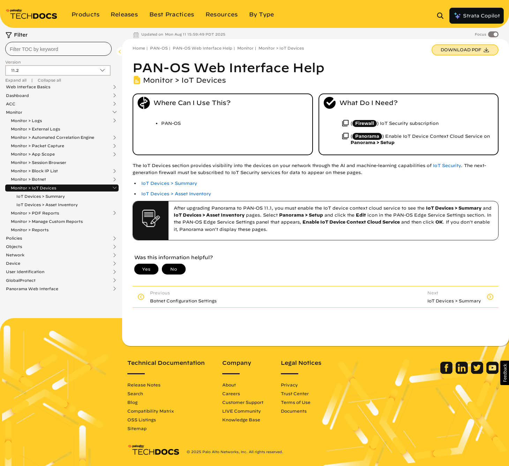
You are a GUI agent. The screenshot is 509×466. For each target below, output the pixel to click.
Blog (132, 402)
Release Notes (143, 384)
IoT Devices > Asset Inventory (47, 204)
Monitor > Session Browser (38, 162)
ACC (10, 104)
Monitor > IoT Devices (33, 188)
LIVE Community (241, 410)
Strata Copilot (476, 16)
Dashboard (17, 95)
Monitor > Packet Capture (37, 146)
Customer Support (242, 402)
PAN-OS (159, 48)
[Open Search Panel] (442, 16)
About (229, 384)
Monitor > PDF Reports (35, 213)
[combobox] (58, 49)
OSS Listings (141, 419)
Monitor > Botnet (28, 179)
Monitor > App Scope (33, 154)
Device (13, 263)
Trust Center (295, 393)
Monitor (14, 112)
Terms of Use (295, 402)
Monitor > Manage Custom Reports (47, 221)
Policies (14, 238)
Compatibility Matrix (150, 410)
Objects (14, 247)
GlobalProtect (21, 280)
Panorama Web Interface (32, 289)
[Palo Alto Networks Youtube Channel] (492, 372)
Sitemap (137, 428)
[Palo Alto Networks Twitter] (478, 372)
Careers (231, 393)
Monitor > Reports (29, 229)
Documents (294, 410)
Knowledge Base (241, 419)
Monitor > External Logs (35, 129)
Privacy (289, 384)
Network (15, 255)
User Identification (25, 272)
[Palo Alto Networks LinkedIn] (462, 372)
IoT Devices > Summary (40, 196)
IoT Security (447, 165)
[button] (504, 373)
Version (13, 62)
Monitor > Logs (26, 121)
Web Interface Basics (28, 87)
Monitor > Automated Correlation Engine (52, 137)
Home (139, 48)
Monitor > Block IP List (34, 171)
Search (135, 393)
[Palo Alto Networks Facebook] (447, 372)
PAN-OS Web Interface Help (202, 48)
